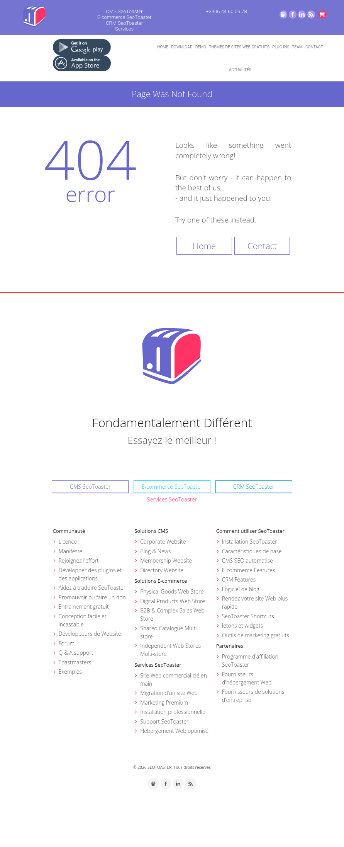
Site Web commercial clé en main (173, 679)
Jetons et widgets (242, 625)
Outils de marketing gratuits (255, 635)
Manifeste (71, 551)
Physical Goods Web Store (171, 591)
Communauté (69, 530)
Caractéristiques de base (252, 551)
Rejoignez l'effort (79, 560)
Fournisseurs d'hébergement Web (247, 678)
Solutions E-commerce (160, 580)
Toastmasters (75, 662)
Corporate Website (163, 541)
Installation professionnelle (172, 711)
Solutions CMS (151, 530)
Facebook (293, 14)
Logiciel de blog (240, 589)
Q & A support (76, 652)
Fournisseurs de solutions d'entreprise (253, 695)
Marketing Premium (164, 702)
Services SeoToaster (172, 499)
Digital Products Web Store (172, 601)
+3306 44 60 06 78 (226, 11)
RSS (311, 14)
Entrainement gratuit (84, 606)
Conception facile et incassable (83, 620)
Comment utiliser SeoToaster (250, 530)
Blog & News (155, 551)
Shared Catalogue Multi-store (169, 632)
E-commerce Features (248, 570)
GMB (284, 14)
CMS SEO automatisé (247, 560)
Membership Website (166, 560)
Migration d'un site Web (169, 692)
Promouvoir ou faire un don (92, 597)
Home (204, 246)
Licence (68, 541)
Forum (67, 643)
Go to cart (323, 14)
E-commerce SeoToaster (124, 17)
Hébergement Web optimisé (174, 730)
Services (124, 29)
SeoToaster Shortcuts (248, 616)
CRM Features (239, 579)
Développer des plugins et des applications (90, 574)
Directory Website (161, 570)
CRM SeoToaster (124, 23)
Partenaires (229, 645)
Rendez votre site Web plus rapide (255, 602)
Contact (262, 246)
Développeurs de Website (90, 633)
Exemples (70, 671)
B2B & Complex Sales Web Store (172, 614)
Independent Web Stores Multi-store (170, 649)
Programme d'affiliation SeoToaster (250, 660)
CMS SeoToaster (124, 11)
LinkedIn (302, 14)
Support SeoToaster (164, 721)
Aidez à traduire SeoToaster (92, 587)
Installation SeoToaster (249, 541)
